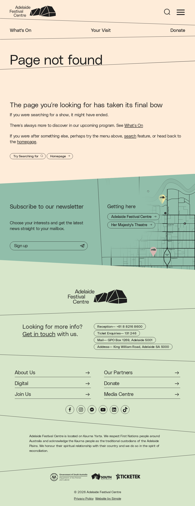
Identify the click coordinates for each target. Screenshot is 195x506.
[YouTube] (103, 409)
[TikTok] (125, 409)
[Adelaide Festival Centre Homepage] (33, 11)
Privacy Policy (84, 498)
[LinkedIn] (114, 409)
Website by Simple (108, 498)
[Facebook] (70, 409)
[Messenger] (92, 409)
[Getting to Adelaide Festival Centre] (133, 216)
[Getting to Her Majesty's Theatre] (131, 225)
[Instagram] (81, 409)
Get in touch (39, 334)
